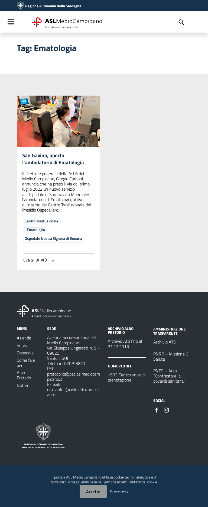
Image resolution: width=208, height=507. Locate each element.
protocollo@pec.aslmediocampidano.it (73, 377)
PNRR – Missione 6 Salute (170, 357)
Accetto (93, 491)
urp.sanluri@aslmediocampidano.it (73, 393)
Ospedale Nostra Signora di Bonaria (53, 239)
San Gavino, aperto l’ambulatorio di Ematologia (54, 159)
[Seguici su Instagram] (166, 410)
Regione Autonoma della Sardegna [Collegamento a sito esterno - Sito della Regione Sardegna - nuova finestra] (53, 6)
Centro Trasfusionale (41, 222)
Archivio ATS (164, 342)
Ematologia (36, 230)
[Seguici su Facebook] (156, 410)
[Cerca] (181, 22)
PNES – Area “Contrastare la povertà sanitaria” (169, 376)
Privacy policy (119, 491)
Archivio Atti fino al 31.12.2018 (125, 344)
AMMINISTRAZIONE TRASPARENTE (169, 332)
